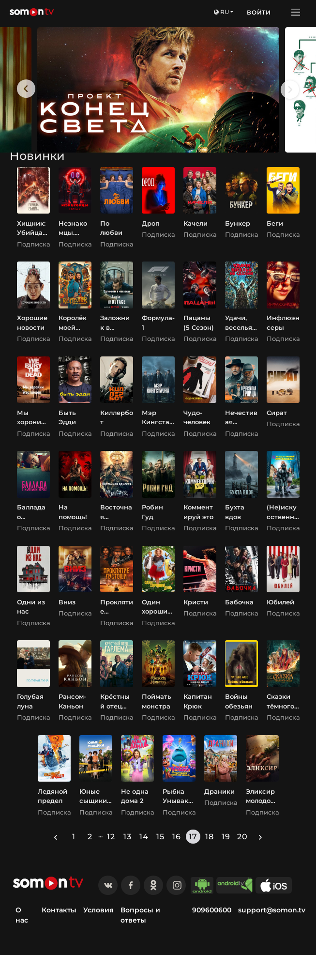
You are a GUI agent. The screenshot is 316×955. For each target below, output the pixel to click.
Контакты (59, 910)
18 (209, 836)
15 (160, 836)
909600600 (211, 910)
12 (111, 836)
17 (193, 836)
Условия (98, 910)
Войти (259, 12)
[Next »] (260, 836)
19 (226, 836)
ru (221, 11)
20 (242, 836)
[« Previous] (55, 836)
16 (176, 836)
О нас (21, 915)
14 (144, 836)
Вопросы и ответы (140, 915)
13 (127, 836)
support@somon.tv (271, 910)
